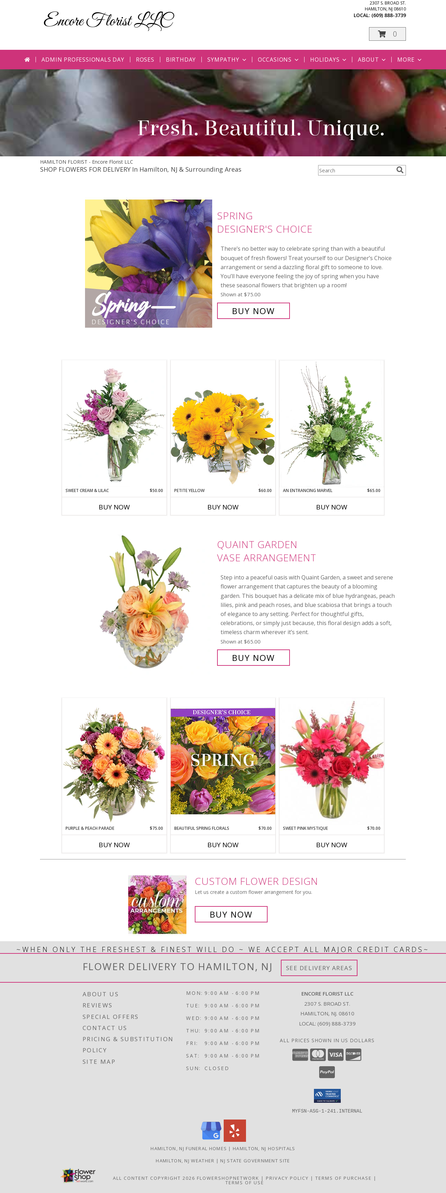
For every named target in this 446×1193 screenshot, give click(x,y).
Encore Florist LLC (108, 21)
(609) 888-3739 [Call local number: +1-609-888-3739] (388, 15)
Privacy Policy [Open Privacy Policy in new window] (287, 1178)
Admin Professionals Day (82, 59)
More (410, 59)
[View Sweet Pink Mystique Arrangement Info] (331, 761)
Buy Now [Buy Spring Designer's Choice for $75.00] (253, 311)
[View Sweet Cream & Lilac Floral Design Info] (114, 423)
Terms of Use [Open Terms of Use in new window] (244, 1182)
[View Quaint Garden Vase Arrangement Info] (149, 601)
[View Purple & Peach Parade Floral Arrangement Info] (114, 761)
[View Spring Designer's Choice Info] (149, 263)
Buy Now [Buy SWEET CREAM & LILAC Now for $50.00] (114, 507)
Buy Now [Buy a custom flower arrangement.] (231, 914)
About (372, 59)
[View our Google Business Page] (211, 1139)
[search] (400, 170)
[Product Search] (355, 170)
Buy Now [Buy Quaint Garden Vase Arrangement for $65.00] (253, 657)
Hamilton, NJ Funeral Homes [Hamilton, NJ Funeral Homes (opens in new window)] (189, 1148)
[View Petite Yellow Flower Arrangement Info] (223, 423)
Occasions (279, 59)
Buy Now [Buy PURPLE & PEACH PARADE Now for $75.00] (114, 844)
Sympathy (227, 59)
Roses (145, 59)
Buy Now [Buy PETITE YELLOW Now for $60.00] (223, 507)
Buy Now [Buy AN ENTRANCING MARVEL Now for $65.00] (331, 507)
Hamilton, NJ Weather (185, 1160)
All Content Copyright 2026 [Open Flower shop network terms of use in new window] (154, 1178)
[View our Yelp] (235, 1139)
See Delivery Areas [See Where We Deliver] (319, 968)
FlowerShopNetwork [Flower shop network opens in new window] (228, 1178)
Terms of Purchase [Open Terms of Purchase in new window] (343, 1178)
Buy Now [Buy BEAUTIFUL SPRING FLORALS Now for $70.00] (223, 844)
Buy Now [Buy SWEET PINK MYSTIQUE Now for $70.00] (331, 844)
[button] (387, 34)
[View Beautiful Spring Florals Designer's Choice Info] (223, 761)
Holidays (329, 59)
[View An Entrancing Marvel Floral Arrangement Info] (331, 423)
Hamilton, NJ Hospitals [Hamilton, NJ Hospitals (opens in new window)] (264, 1148)
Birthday (181, 59)
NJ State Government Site (255, 1160)
